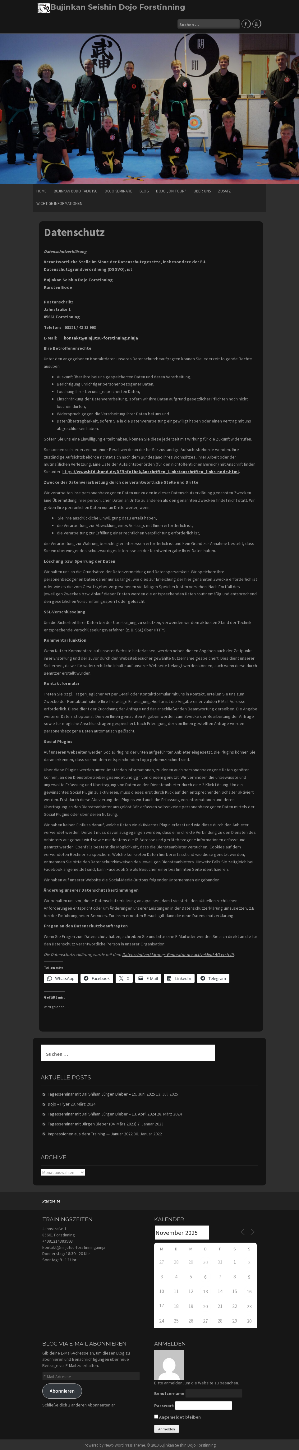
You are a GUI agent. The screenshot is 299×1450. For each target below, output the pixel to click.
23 (249, 1305)
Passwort (164, 1404)
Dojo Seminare (118, 189)
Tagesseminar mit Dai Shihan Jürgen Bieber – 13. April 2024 (102, 1112)
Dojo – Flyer (59, 1103)
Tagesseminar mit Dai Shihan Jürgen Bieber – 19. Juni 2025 (101, 1093)
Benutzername (169, 1392)
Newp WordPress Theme (124, 1444)
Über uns (202, 189)
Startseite (51, 1200)
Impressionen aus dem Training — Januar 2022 (90, 1132)
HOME (41, 189)
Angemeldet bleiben (177, 1416)
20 (205, 1305)
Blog (144, 189)
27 (205, 1320)
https (150, 470)
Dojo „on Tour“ (171, 189)
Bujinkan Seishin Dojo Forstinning (117, 7)
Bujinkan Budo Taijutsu (76, 189)
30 (205, 1261)
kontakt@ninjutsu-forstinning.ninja (73, 1246)
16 (249, 1290)
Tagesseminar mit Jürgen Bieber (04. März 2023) (92, 1122)
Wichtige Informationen (59, 202)
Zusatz (224, 189)
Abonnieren (62, 1389)
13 (205, 1290)
